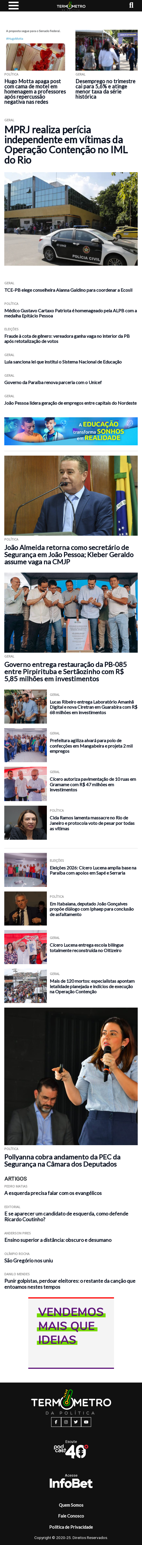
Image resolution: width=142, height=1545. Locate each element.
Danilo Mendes (17, 1274)
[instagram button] (66, 1422)
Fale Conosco (71, 1515)
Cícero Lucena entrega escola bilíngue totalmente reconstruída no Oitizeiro (86, 947)
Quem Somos (71, 1505)
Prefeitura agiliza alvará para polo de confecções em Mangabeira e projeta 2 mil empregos (91, 746)
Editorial (12, 1207)
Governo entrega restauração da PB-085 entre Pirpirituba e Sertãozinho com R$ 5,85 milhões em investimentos (65, 671)
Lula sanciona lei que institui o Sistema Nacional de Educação (63, 361)
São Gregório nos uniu (28, 1261)
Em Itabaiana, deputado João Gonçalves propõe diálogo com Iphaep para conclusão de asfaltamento (92, 909)
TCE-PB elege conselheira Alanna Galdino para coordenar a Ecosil (68, 290)
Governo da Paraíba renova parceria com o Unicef (53, 382)
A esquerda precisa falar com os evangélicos (53, 1193)
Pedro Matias (15, 1186)
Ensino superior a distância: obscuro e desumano (57, 1240)
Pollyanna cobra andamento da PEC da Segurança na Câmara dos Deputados (62, 1160)
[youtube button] (86, 1422)
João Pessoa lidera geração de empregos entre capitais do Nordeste (70, 403)
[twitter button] (76, 1422)
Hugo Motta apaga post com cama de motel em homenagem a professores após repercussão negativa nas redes (35, 91)
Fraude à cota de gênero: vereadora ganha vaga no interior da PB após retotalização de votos (67, 338)
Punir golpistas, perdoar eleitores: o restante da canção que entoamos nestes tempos (69, 1284)
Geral (80, 74)
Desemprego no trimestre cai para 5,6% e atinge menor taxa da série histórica (105, 89)
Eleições (11, 329)
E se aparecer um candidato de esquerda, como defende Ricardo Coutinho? (66, 1217)
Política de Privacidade (71, 1527)
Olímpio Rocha (16, 1254)
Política (11, 74)
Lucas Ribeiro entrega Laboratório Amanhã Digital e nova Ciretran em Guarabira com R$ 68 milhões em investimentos (93, 707)
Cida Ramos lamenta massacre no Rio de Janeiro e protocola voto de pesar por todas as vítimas (92, 823)
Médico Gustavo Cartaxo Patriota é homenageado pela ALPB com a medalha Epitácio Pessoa (70, 313)
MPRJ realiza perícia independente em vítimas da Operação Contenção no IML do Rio (66, 145)
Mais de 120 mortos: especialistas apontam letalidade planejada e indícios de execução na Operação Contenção (92, 986)
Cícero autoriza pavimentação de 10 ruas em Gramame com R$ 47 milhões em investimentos (93, 784)
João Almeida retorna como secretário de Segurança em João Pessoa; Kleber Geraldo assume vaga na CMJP (68, 554)
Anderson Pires (17, 1233)
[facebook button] (56, 1422)
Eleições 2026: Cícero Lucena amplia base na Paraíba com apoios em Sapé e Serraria (93, 870)
